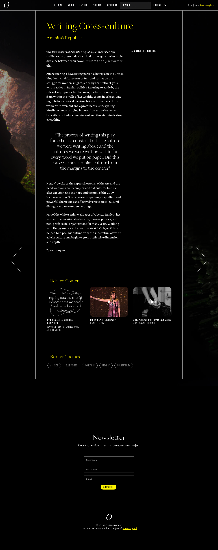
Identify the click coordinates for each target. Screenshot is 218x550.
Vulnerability (123, 365)
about (71, 5)
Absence (54, 365)
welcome (58, 5)
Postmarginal (130, 528)
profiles (97, 5)
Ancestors (90, 365)
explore (83, 5)
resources (112, 5)
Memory (106, 365)
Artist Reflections (145, 51)
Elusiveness (71, 365)
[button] (159, 5)
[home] (6, 5)
